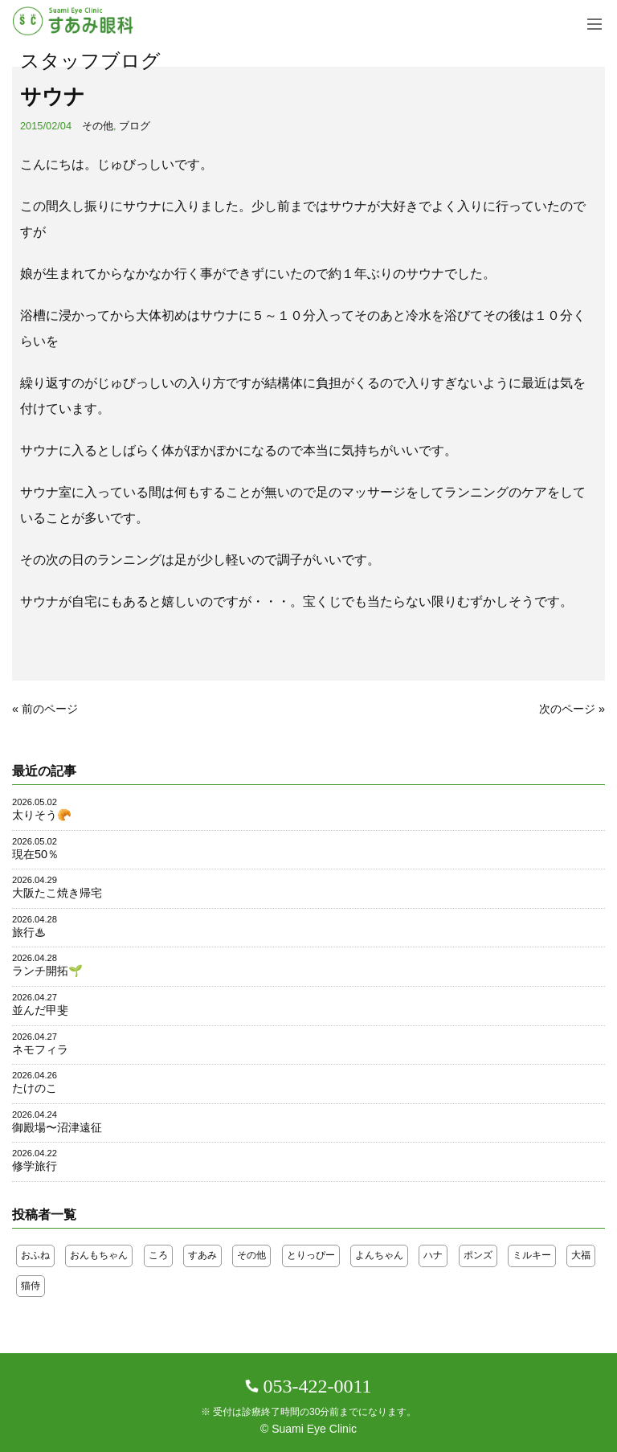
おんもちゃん (99, 1255)
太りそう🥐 (42, 814)
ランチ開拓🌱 (47, 970)
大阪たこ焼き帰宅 (57, 892)
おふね (35, 1255)
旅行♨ (29, 932)
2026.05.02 (34, 802)
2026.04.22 (34, 1153)
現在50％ (35, 854)
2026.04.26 (34, 1075)
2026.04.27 (34, 997)
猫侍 (30, 1285)
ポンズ (478, 1255)
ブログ (134, 126)
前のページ (50, 708)
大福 (580, 1255)
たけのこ (34, 1088)
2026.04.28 (34, 919)
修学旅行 (34, 1166)
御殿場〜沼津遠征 (57, 1127)
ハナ (433, 1255)
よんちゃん (379, 1255)
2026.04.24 (34, 1114)
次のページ (567, 708)
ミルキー (532, 1255)
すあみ (202, 1255)
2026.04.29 (34, 880)
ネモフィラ (40, 1049)
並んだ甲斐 (40, 1010)
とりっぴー (311, 1255)
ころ (158, 1255)
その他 (97, 126)
